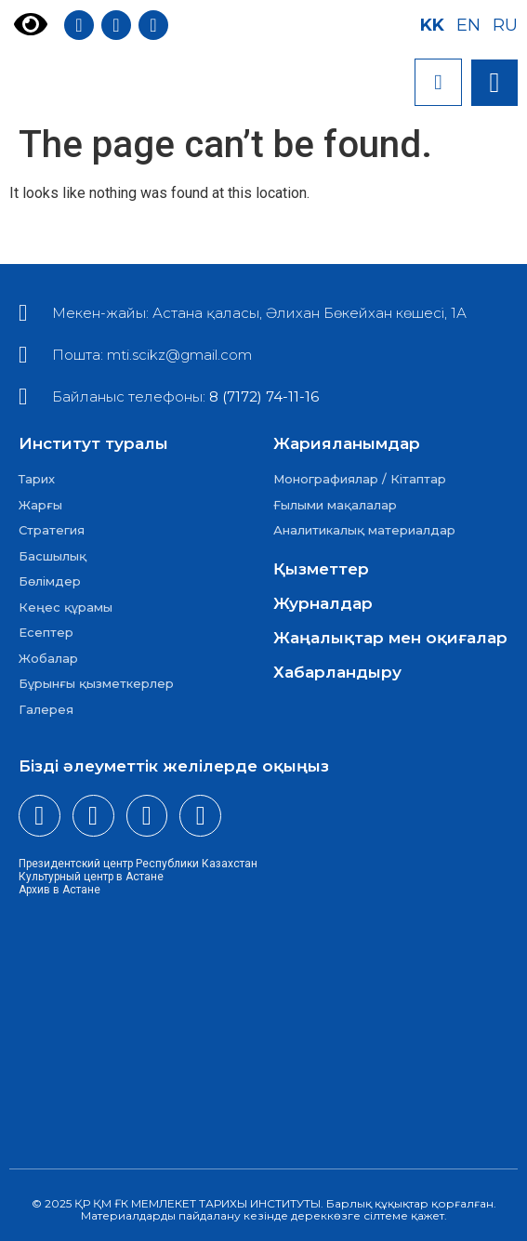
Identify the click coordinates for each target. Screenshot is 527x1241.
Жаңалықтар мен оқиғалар (390, 637)
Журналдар (323, 603)
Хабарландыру (337, 672)
